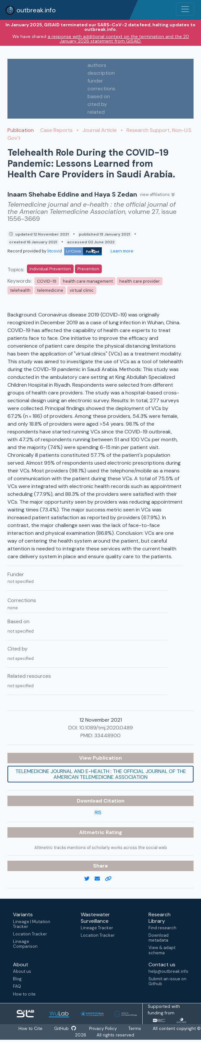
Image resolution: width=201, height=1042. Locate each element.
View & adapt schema (161, 950)
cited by (97, 104)
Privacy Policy (105, 1028)
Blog (17, 978)
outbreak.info (30, 10)
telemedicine (50, 290)
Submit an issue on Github (167, 981)
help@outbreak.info (168, 971)
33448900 (107, 735)
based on (99, 96)
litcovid (74, 251)
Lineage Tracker (97, 927)
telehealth (20, 290)
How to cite (24, 994)
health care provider (139, 281)
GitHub (68, 1028)
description (101, 73)
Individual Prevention (50, 269)
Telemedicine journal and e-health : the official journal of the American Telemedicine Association (100, 774)
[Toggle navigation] (185, 9)
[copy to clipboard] (111, 879)
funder (95, 80)
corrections (101, 88)
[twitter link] (89, 879)
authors (97, 65)
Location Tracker (30, 934)
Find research (162, 927)
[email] (100, 879)
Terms (137, 1028)
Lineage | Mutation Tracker (31, 924)
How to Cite (33, 1028)
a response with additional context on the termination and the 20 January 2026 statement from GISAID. (118, 38)
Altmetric (92, 832)
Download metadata (158, 938)
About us (22, 971)
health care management (88, 281)
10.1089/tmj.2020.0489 (106, 727)
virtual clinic (82, 290)
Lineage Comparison (25, 944)
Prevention (88, 269)
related (96, 112)
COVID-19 (46, 281)
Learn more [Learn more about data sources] (121, 251)
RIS (98, 812)
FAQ (17, 986)
